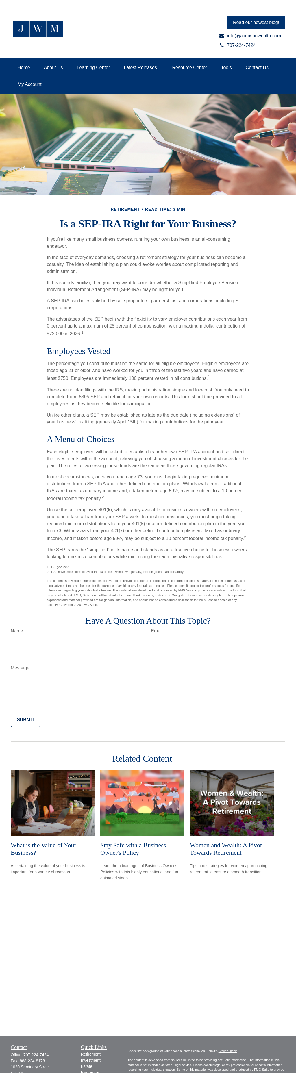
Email (156, 630)
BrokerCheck (228, 1051)
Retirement (91, 1054)
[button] (24, 67)
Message (20, 667)
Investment (91, 1060)
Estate (86, 1066)
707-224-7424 (36, 1054)
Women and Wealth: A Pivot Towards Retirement (226, 848)
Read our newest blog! (256, 22)
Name (17, 630)
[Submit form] (25, 720)
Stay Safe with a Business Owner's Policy (133, 848)
